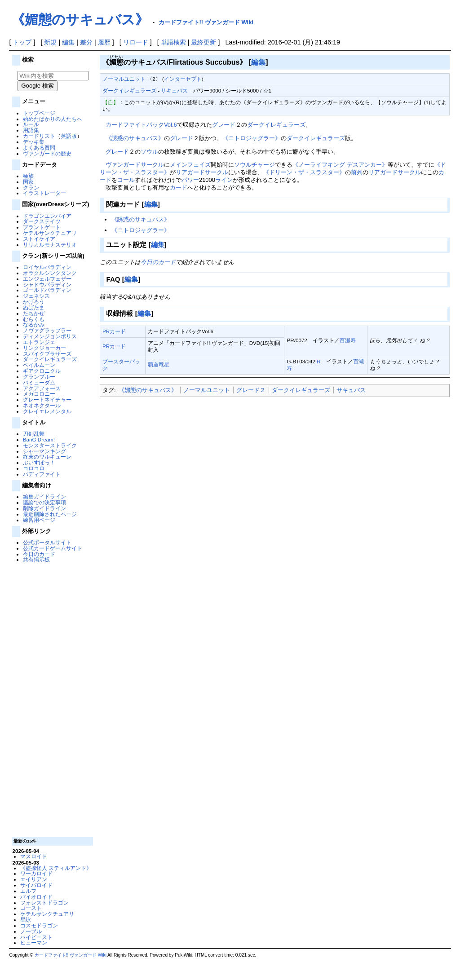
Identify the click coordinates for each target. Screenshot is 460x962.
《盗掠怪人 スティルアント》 (56, 868)
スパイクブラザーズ (47, 354)
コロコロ (33, 468)
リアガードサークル (202, 172)
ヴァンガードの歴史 (47, 153)
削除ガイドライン (44, 508)
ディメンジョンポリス (50, 336)
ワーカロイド (36, 873)
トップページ (39, 113)
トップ (22, 42)
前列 (357, 172)
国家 (28, 182)
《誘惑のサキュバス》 (135, 138)
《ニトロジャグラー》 (251, 138)
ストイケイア (39, 239)
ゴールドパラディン (47, 290)
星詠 (25, 919)
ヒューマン (33, 942)
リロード (135, 42)
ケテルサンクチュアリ (50, 233)
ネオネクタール (42, 405)
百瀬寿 (348, 340)
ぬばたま (33, 307)
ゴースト (31, 908)
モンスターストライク (50, 445)
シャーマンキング (44, 451)
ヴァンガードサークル (135, 164)
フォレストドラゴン (44, 902)
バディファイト (42, 474)
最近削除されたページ (50, 514)
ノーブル (31, 931)
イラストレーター (44, 193)
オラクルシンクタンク (50, 273)
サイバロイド (36, 885)
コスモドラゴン (39, 925)
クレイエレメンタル (47, 411)
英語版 (69, 136)
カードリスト (39, 136)
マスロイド (33, 856)
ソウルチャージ (254, 164)
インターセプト (183, 79)
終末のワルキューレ (47, 456)
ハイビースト (36, 937)
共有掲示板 (36, 559)
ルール (31, 124)
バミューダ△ (39, 382)
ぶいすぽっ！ (39, 462)
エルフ (28, 891)
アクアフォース (42, 388)
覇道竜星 (158, 364)
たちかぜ (33, 313)
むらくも (33, 319)
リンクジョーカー (44, 348)
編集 (68, 42)
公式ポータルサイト (47, 542)
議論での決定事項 (44, 502)
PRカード (114, 331)
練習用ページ (39, 520)
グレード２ (250, 390)
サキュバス (174, 90)
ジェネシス (36, 296)
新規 (50, 42)
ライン (224, 180)
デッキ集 (33, 142)
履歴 (104, 42)
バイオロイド (36, 897)
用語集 (31, 130)
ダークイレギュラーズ (50, 359)
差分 (86, 42)
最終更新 (203, 42)
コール (126, 180)
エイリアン (33, 879)
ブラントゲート (42, 227)
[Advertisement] (52, 699)
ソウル (149, 151)
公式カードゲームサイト (52, 548)
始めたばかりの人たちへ (52, 119)
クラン (31, 187)
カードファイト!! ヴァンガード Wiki (206, 22)
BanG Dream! (39, 439)
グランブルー (39, 377)
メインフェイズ (190, 164)
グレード (223, 124)
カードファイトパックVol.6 (141, 124)
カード (178, 187)
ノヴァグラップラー (47, 330)
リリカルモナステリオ (50, 244)
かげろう (33, 301)
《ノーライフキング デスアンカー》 (340, 164)
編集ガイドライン (44, 496)
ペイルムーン (39, 365)
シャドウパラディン (47, 284)
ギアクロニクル (42, 371)
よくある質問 (39, 147)
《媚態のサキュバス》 (80, 19)
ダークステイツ (42, 221)
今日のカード (39, 554)
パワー (190, 180)
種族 (28, 176)
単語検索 (173, 42)
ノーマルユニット (124, 79)
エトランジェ (39, 342)
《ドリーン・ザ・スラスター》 (304, 172)
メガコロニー (39, 394)
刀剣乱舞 (33, 434)
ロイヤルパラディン (47, 267)
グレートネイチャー (47, 399)
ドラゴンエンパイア (47, 216)
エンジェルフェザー (47, 279)
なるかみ (33, 324)
